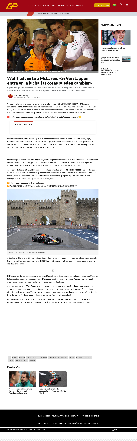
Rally (53, 5)
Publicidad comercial (90, 416)
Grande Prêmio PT (75, 423)
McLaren (71, 357)
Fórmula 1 (22, 357)
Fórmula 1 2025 (31, 357)
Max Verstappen (62, 357)
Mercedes (79, 357)
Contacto (75, 416)
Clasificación (64, 13)
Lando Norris (52, 357)
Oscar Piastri (87, 357)
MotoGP (46, 5)
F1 (28, 5)
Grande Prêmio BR (91, 423)
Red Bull (11, 360)
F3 (35, 5)
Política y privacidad (60, 416)
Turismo (60, 5)
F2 (32, 5)
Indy (39, 5)
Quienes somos (44, 416)
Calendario (54, 13)
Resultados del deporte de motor (52, 423)
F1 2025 (14, 357)
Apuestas (79, 5)
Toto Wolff (32, 360)
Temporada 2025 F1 (21, 360)
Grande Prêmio (42, 357)
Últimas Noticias (102, 5)
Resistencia (70, 5)
